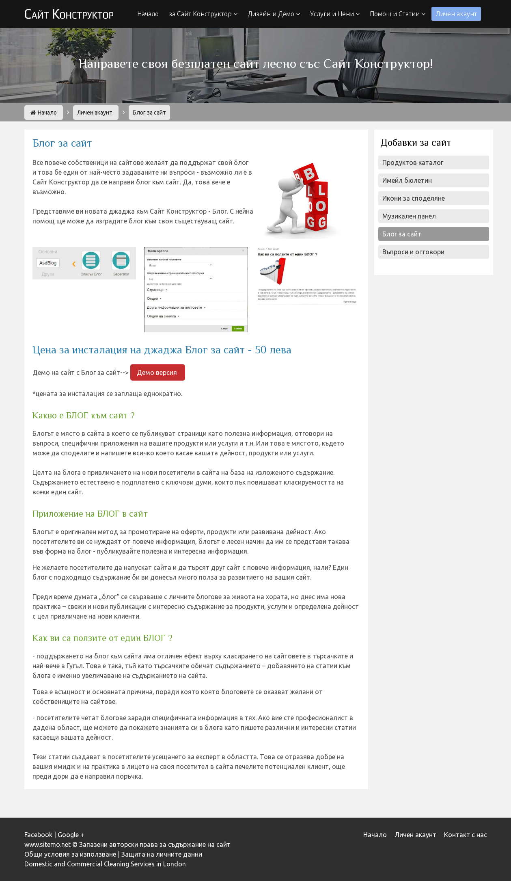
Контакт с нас (465, 834)
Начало (148, 13)
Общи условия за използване (70, 854)
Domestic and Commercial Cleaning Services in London (105, 864)
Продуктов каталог (412, 162)
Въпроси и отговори (413, 251)
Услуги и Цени (335, 13)
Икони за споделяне (413, 198)
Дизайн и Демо (274, 13)
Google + (71, 834)
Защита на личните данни (161, 854)
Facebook (38, 834)
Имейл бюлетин (407, 180)
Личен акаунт (456, 13)
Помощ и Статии (397, 13)
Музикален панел (409, 216)
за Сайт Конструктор (203, 13)
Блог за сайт (401, 234)
